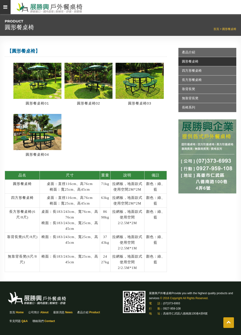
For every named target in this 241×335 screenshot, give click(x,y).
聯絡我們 (43, 321)
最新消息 (62, 312)
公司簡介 (38, 312)
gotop (228, 322)
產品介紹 (188, 52)
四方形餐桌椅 (192, 70)
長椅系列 (188, 107)
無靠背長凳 (190, 98)
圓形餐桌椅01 (37, 103)
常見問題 (18, 321)
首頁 (16, 312)
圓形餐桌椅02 (88, 103)
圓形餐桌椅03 (139, 103)
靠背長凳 (188, 89)
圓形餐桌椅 (229, 29)
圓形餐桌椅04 (37, 154)
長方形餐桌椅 (192, 80)
